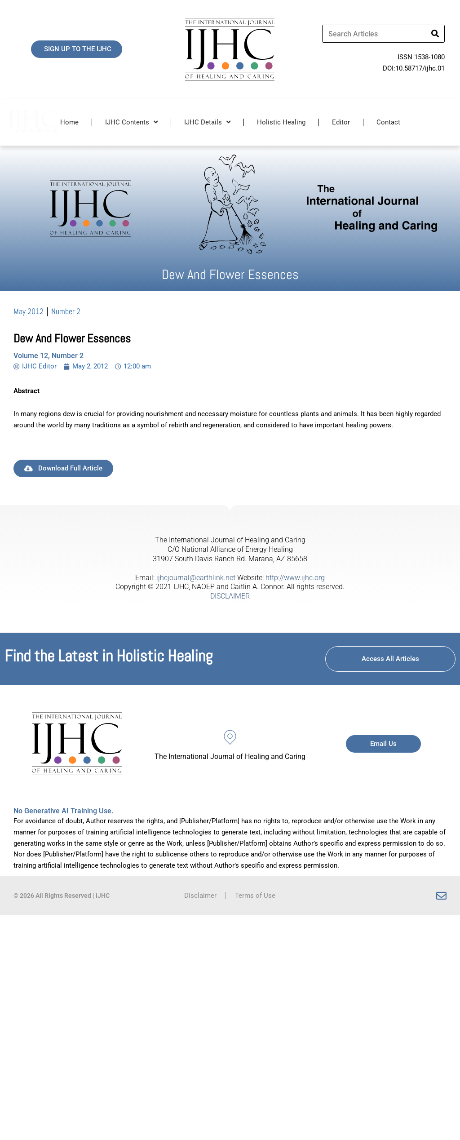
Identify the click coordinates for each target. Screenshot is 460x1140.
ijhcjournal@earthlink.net (195, 577)
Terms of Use (255, 896)
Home (69, 122)
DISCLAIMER (230, 596)
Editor (341, 122)
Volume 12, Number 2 (48, 355)
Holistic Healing (281, 122)
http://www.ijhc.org (295, 577)
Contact (388, 122)
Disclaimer (200, 896)
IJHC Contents (131, 122)
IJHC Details (207, 122)
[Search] (435, 33)
